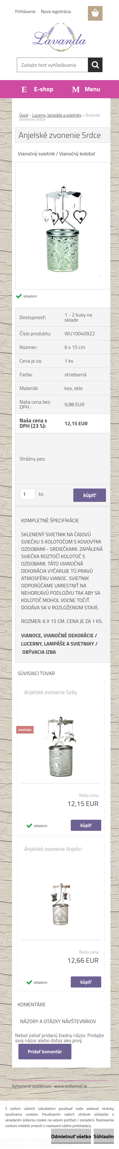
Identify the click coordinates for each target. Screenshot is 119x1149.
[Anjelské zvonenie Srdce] (63, 165)
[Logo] (59, 37)
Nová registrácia (56, 11)
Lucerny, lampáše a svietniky (57, 115)
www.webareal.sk (70, 1086)
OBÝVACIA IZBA (39, 652)
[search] (95, 65)
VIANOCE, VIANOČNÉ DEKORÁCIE (57, 635)
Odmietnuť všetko (71, 1136)
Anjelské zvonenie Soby (50, 692)
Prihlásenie (25, 11)
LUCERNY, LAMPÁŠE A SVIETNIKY (57, 643)
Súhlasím (104, 1136)
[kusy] (28, 494)
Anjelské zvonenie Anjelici (53, 849)
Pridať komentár (45, 1051)
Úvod (23, 115)
